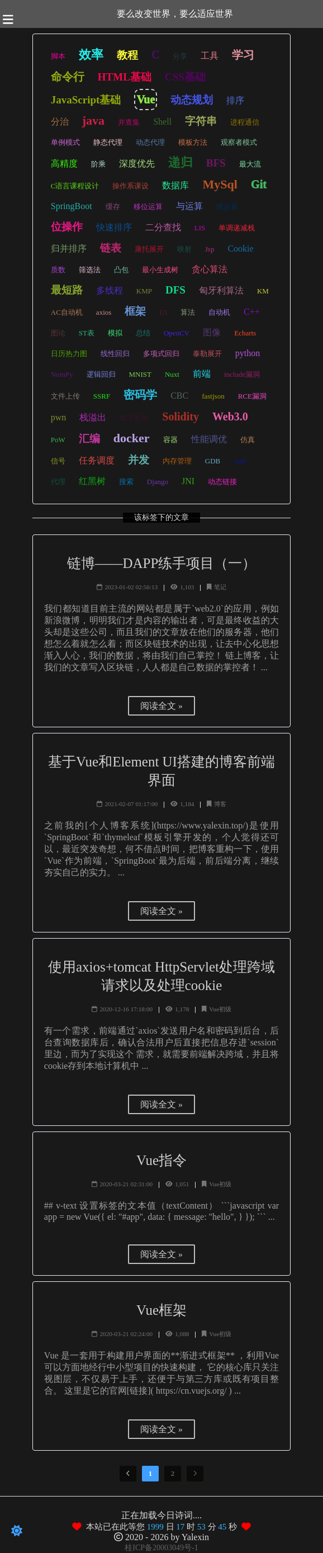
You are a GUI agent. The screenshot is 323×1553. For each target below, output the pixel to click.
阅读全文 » (161, 706)
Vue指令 (161, 1160)
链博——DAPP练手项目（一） (161, 563)
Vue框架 (161, 1310)
